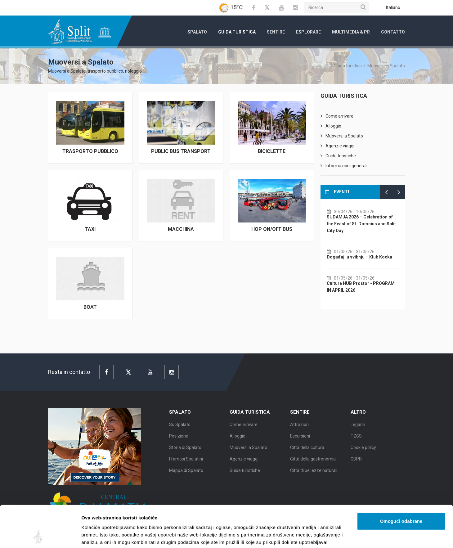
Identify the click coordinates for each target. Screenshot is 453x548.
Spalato (197, 31)
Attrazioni (300, 430)
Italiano (393, 7)
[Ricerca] (336, 7)
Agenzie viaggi (339, 145)
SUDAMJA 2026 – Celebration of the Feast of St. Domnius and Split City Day (374, 223)
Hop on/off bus (271, 229)
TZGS (356, 441)
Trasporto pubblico (90, 151)
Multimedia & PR (351, 31)
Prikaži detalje (321, 535)
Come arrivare (339, 116)
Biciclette (271, 151)
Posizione (178, 441)
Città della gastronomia (313, 464)
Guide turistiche (340, 155)
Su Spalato (180, 430)
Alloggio (333, 126)
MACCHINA (181, 229)
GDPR (356, 464)
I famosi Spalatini (186, 464)
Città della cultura (307, 453)
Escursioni (300, 441)
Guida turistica (237, 31)
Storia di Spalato (185, 453)
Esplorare (308, 31)
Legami (358, 430)
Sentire (276, 31)
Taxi (90, 229)
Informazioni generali (346, 165)
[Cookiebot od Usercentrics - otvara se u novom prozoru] (40, 536)
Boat (90, 307)
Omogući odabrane (401, 482)
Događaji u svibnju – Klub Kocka (373, 256)
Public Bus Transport (181, 151)
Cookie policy (363, 453)
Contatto (393, 31)
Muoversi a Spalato (386, 65)
